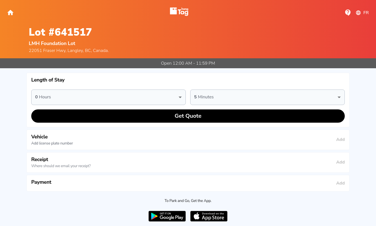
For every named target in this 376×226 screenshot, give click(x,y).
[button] (188, 80)
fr (362, 13)
